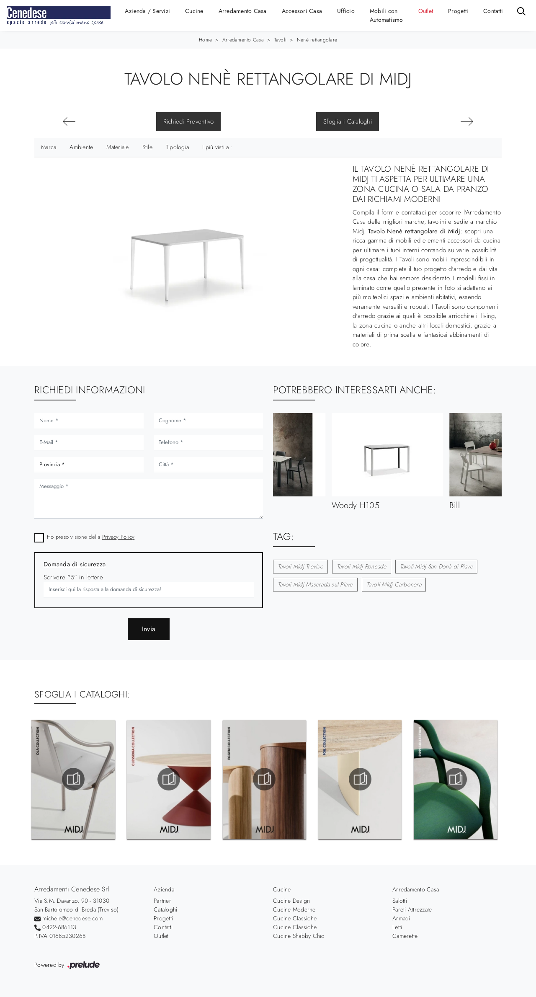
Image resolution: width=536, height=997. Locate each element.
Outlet (425, 11)
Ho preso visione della (90, 537)
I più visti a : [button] (217, 147)
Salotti (399, 900)
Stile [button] (147, 147)
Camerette (404, 936)
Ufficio (346, 11)
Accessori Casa (302, 11)
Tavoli (280, 40)
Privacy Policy (118, 537)
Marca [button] (48, 147)
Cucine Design (291, 900)
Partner (162, 900)
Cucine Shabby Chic (299, 936)
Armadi (401, 918)
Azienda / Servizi (147, 11)
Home (205, 40)
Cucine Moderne (294, 909)
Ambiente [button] (81, 147)
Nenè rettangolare (317, 40)
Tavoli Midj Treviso (300, 566)
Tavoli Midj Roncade (362, 566)
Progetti (458, 11)
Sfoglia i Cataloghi (347, 121)
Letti (397, 927)
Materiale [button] (117, 147)
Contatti (493, 11)
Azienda (164, 889)
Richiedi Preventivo (188, 121)
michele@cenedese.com (72, 918)
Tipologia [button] (177, 147)
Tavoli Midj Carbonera (393, 584)
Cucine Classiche (295, 918)
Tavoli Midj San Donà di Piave (436, 566)
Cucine (194, 11)
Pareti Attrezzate (412, 909)
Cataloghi (165, 909)
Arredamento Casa (243, 11)
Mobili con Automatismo (386, 15)
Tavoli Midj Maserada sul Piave (315, 584)
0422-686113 (59, 927)
